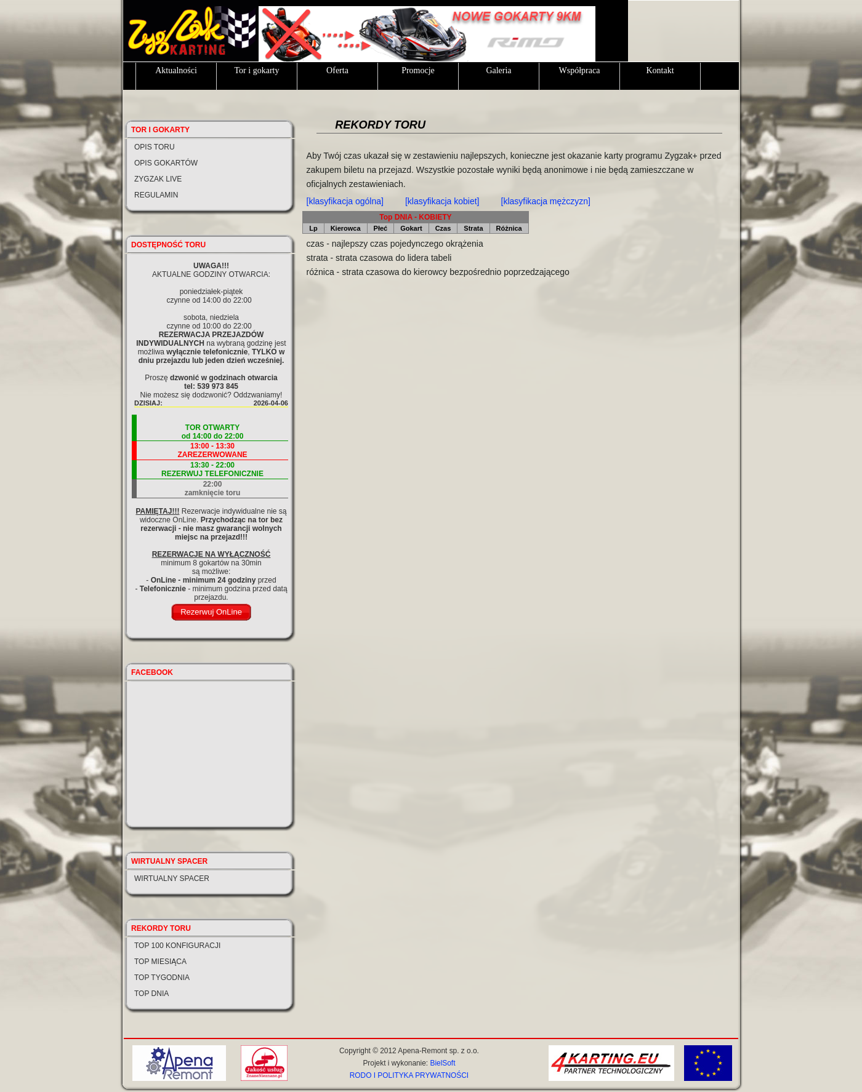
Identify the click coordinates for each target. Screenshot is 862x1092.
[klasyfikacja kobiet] (442, 201)
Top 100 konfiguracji (177, 945)
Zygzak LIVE (158, 179)
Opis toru (154, 147)
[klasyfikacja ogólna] (345, 201)
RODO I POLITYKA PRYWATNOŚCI (409, 1075)
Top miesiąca (160, 961)
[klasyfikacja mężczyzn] (545, 201)
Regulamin (156, 195)
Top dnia (151, 993)
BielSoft (442, 1063)
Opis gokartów (166, 163)
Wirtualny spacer (171, 878)
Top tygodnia (162, 977)
